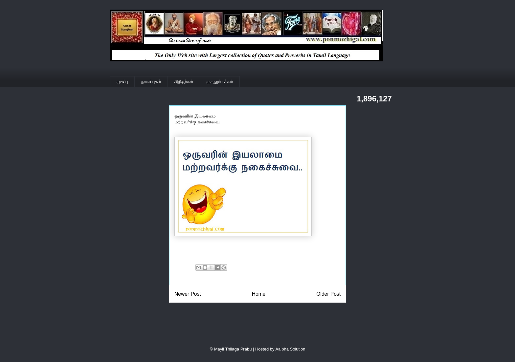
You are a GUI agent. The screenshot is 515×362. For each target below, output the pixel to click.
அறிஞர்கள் (183, 81)
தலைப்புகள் (151, 81)
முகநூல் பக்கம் (220, 81)
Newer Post (187, 294)
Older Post (328, 294)
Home (259, 294)
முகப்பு (122, 81)
